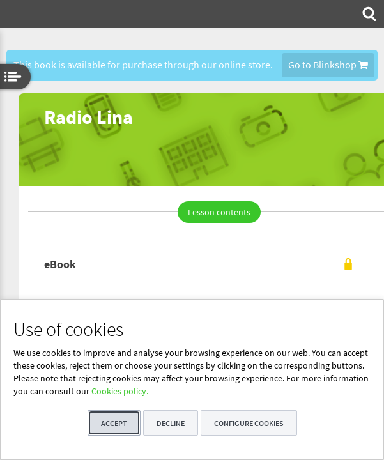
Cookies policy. (119, 391)
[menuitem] (368, 14)
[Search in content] (368, 14)
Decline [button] (171, 423)
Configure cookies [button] (249, 423)
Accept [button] (114, 423)
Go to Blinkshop (328, 64)
